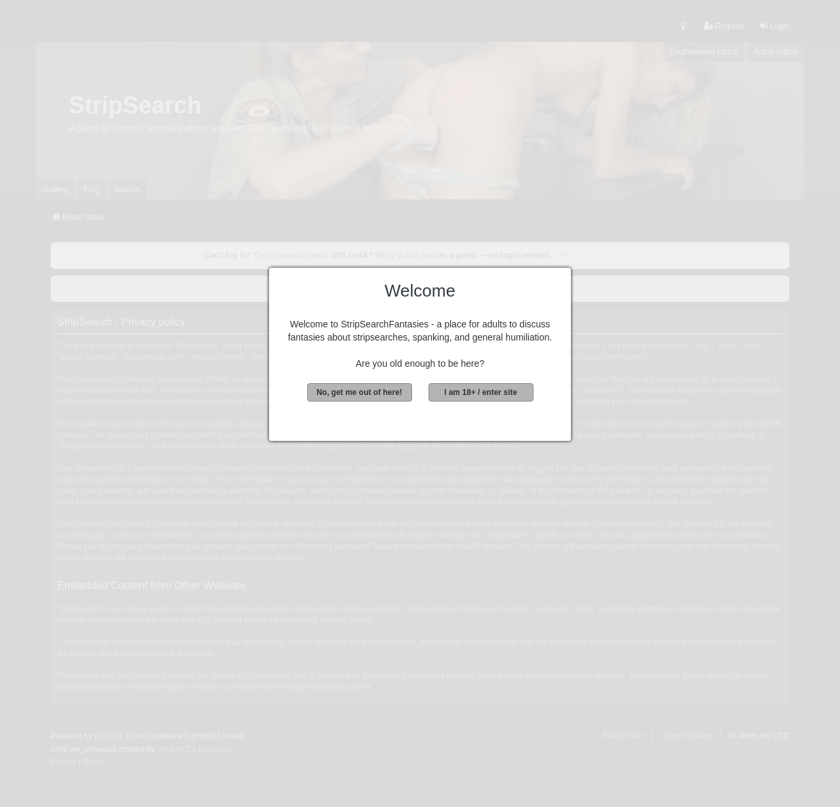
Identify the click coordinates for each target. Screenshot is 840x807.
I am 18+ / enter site (480, 392)
